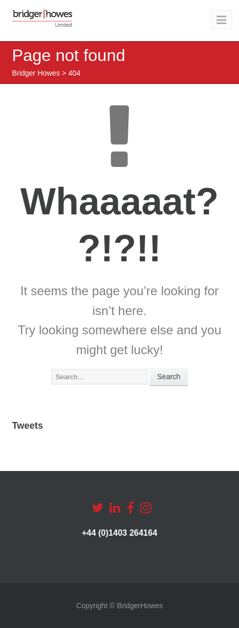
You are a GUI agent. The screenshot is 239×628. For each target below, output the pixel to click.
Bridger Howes (36, 73)
